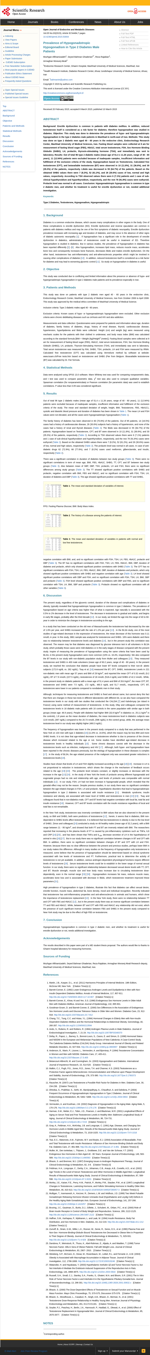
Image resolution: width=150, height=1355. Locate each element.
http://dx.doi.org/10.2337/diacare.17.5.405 (68, 1057)
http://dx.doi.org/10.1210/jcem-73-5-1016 (118, 1132)
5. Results (50, 393)
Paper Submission (12, 58)
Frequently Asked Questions (17, 81)
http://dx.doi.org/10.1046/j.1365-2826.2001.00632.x (107, 1282)
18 (63, 758)
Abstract (124, 30)
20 (68, 771)
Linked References (129, 45)
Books (54, 22)
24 (75, 823)
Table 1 (122, 411)
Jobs (140, 22)
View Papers (10, 40)
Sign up (102, 1351)
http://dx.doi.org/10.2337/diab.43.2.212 (126, 1222)
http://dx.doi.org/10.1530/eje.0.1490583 (72, 1157)
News (98, 22)
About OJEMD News (13, 77)
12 (92, 617)
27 (63, 838)
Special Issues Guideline (15, 97)
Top (4, 106)
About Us (119, 22)
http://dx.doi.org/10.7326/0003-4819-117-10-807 (71, 997)
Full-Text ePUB (127, 41)
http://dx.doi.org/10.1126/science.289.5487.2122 (71, 1214)
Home (11, 22)
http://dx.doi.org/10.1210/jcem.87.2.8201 (72, 1179)
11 (98, 261)
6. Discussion (52, 595)
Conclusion (8, 146)
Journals (33, 22)
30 (88, 874)
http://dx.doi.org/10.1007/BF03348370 (104, 1032)
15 (130, 658)
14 (104, 641)
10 (82, 258)
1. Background (53, 215)
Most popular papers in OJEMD (18, 70)
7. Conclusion (52, 919)
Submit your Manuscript (124, 1351)
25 (58, 835)
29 (84, 874)
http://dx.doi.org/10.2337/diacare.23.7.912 (73, 1015)
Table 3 (129, 459)
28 (66, 863)
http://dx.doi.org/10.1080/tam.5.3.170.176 (77, 1108)
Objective (7, 120)
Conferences (76, 22)
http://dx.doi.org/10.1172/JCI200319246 (96, 1261)
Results (6, 136)
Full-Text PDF (126, 33)
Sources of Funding (56, 956)
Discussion (8, 141)
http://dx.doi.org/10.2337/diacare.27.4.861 (99, 1147)
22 (132, 796)
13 (112, 630)
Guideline (8, 51)
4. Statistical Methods (57, 367)
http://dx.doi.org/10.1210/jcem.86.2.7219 (68, 1122)
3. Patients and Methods (59, 287)
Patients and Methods (13, 126)
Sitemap (79, 1344)
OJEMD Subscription (14, 62)
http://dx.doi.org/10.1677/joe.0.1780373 (117, 1075)
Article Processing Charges (16, 55)
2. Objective (51, 269)
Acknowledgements (56, 938)
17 (101, 747)
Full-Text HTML (127, 37)
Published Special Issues (15, 93)
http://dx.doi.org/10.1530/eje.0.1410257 (67, 1204)
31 (56, 881)
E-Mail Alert (10, 1351)
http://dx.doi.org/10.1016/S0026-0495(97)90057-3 (96, 1190)
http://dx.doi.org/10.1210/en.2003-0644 (97, 1272)
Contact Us (88, 1344)
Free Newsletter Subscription (17, 66)
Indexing (8, 36)
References (51, 974)
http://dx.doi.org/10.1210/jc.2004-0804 (110, 1097)
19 (130, 764)
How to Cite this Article (130, 48)
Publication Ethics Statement (17, 73)
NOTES (48, 1323)
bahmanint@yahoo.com (61, 79)
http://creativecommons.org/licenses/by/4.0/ (63, 93)
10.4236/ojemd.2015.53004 (56, 37)
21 (117, 792)
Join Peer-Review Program (34, 1351)
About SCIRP (69, 1344)
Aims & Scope (10, 43)
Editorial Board (11, 47)
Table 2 (97, 428)
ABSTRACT (51, 119)
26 (58, 838)
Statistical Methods (12, 131)
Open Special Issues (13, 90)
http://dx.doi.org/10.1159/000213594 (75, 1025)
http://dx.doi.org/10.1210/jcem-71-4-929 (67, 1240)
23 (136, 796)
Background (9, 115)
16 (92, 669)
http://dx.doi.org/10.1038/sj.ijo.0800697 (99, 1047)
